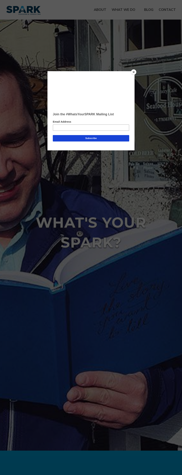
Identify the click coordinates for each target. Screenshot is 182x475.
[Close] (133, 72)
